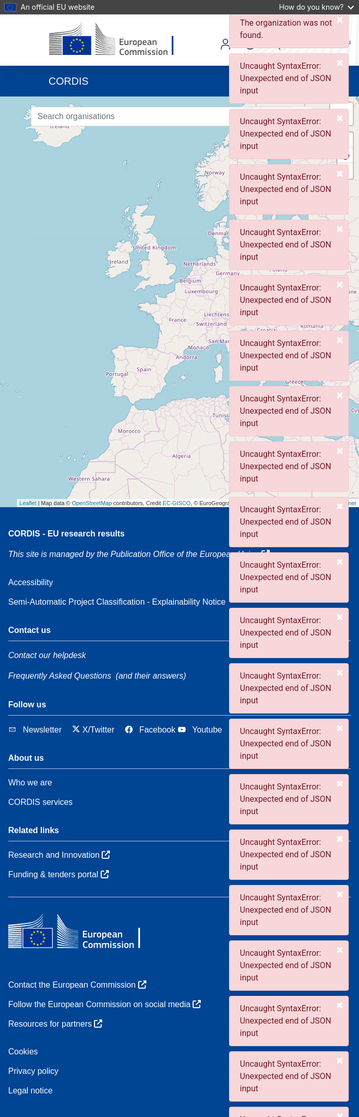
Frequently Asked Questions (59, 675)
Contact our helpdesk (47, 655)
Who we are (30, 782)
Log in (225, 44)
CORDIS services (40, 802)
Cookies (23, 1051)
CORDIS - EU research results (66, 533)
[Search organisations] (161, 116)
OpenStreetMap (92, 503)
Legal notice (30, 1090)
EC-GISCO (177, 503)
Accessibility (30, 582)
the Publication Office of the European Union (183, 554)
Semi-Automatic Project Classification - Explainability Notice (116, 602)
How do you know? (316, 7)
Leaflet (28, 503)
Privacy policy (33, 1071)
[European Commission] (119, 40)
